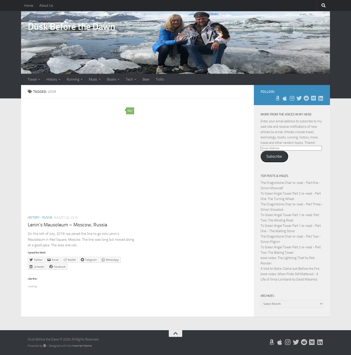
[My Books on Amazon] (277, 98)
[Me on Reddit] (306, 98)
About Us (46, 5)
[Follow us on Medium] (313, 98)
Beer (146, 79)
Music (93, 79)
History (51, 79)
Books (111, 79)
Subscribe (274, 156)
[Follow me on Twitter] (299, 98)
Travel (32, 79)
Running (73, 79)
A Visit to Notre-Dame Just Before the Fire (290, 269)
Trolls (160, 79)
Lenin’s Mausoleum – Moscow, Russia (67, 225)
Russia (47, 217)
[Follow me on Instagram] (292, 98)
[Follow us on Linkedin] (320, 98)
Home (28, 5)
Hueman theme (82, 345)
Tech (129, 79)
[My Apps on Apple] (284, 98)
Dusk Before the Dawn (71, 26)
